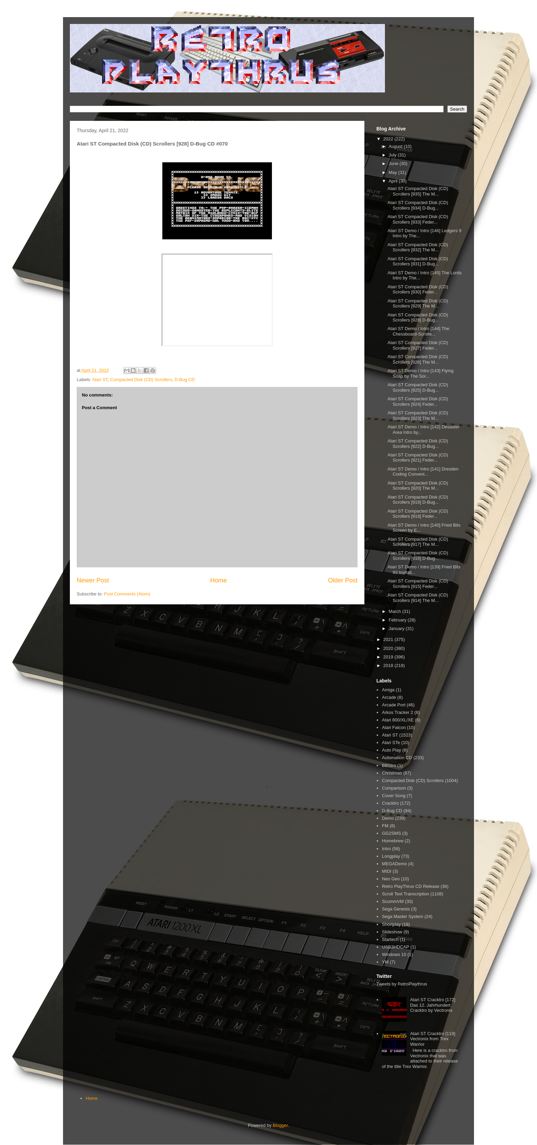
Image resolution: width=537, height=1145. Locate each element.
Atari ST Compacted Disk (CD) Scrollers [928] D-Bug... (417, 317)
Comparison (394, 788)
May (393, 172)
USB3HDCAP (395, 946)
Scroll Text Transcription (405, 893)
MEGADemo (394, 863)
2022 (389, 138)
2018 (389, 665)
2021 (389, 639)
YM (385, 962)
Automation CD (397, 757)
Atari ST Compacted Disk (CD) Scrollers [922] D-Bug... (417, 443)
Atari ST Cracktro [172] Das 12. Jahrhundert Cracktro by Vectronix (432, 1005)
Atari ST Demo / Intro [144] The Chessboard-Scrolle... (418, 331)
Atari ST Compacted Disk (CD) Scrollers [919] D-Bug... (417, 499)
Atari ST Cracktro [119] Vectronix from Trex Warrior (432, 1039)
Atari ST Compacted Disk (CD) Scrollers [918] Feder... (417, 513)
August (396, 146)
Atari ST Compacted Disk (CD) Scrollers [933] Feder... (417, 219)
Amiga (388, 689)
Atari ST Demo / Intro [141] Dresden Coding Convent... (422, 471)
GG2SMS (391, 833)
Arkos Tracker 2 (397, 712)
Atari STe (391, 742)
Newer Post (93, 580)
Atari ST (100, 379)
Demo (388, 818)
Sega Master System (402, 916)
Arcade (389, 697)
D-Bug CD (184, 379)
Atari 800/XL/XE (398, 719)
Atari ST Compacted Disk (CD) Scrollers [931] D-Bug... (417, 261)
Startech (390, 939)
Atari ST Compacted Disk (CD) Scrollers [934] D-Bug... (417, 205)
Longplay (391, 856)
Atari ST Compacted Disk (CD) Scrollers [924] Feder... (417, 401)
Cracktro (390, 803)
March (395, 611)
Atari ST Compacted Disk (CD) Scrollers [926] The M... (417, 359)
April (394, 181)
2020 (389, 648)
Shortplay (391, 924)
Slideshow (392, 931)
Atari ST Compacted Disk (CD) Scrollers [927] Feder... (417, 345)
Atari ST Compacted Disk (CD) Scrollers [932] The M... (417, 247)
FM (385, 825)
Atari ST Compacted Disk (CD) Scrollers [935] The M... (417, 191)
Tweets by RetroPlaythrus (401, 983)
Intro (386, 848)
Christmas (392, 773)
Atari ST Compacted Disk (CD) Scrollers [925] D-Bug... (417, 387)
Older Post (343, 580)
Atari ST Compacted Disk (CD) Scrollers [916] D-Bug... (417, 555)
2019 (389, 656)
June (394, 163)
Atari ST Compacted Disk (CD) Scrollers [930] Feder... (417, 289)
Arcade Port (393, 704)
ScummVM (393, 901)
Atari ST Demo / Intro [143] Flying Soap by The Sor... (420, 373)
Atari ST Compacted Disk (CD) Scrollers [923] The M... (417, 415)
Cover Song (393, 795)
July (393, 155)
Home (218, 580)
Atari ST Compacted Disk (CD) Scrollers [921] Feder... (417, 457)
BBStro (389, 765)
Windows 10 (394, 954)
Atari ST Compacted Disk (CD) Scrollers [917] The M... (417, 542)
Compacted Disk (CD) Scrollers (141, 379)
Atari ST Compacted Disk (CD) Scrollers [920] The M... (417, 485)
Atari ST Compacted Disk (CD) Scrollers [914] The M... (417, 597)
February (398, 619)
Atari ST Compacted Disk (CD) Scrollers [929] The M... (417, 303)
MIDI (386, 871)
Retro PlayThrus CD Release (410, 886)
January (397, 628)
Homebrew (392, 840)
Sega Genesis (396, 908)
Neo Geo (391, 878)
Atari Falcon (393, 727)
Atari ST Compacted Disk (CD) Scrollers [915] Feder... (417, 583)
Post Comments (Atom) (127, 593)
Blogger (280, 1125)
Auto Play (391, 750)
